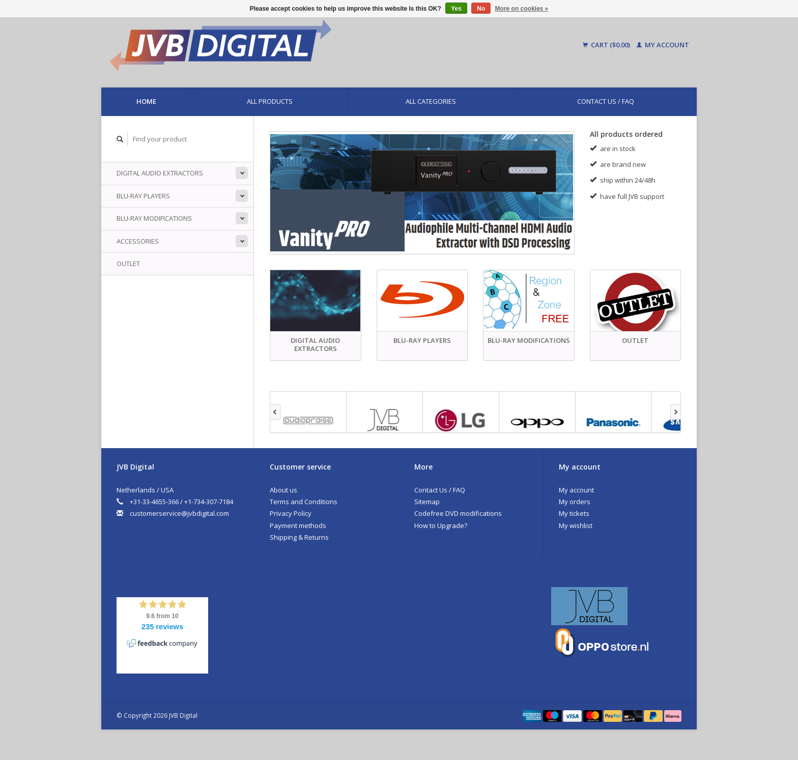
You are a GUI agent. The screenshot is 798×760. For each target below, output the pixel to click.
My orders (574, 501)
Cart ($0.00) (607, 44)
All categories (431, 101)
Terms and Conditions (303, 501)
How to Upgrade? (440, 525)
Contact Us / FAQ (605, 101)
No (481, 8)
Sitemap (427, 501)
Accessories (138, 241)
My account (663, 44)
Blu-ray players (143, 195)
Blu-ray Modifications (154, 218)
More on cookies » (522, 8)
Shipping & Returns (299, 537)
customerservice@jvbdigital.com (179, 513)
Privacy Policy (290, 513)
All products (270, 101)
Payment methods (298, 525)
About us (283, 489)
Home (146, 101)
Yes (456, 8)
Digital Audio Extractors (160, 173)
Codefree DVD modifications (458, 513)
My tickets (574, 513)
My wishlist (575, 525)
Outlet (128, 263)
